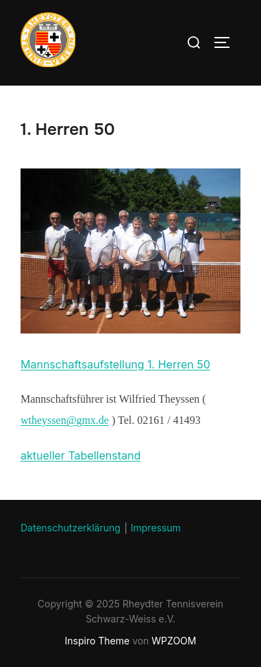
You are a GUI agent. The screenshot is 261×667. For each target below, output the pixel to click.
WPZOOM (173, 640)
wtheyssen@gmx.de (65, 420)
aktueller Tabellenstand (80, 455)
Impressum (156, 527)
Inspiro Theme (97, 640)
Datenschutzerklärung (71, 527)
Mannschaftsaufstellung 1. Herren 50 (115, 364)
